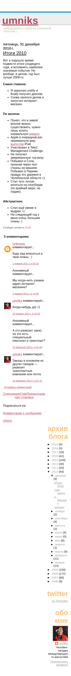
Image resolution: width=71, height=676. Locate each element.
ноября (60, 511)
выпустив (17, 144)
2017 (55, 452)
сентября (61, 518)
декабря (60, 475)
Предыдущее (36, 393)
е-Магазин (60, 500)
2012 (55, 463)
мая (58, 540)
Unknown (18, 243)
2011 (55, 467)
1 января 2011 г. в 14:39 (25, 293)
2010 (55, 471)
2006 (55, 581)
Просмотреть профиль (59, 663)
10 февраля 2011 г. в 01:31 (27, 380)
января (59, 562)
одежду (34, 134)
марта (59, 551)
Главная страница (24, 395)
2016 (55, 456)
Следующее (11, 393)
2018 (55, 448)
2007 (55, 577)
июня (59, 536)
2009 (55, 569)
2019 (55, 444)
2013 (55, 460)
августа (60, 525)
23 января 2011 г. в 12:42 (26, 313)
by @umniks (60, 601)
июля (59, 532)
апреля (60, 544)
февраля (61, 555)
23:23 (28, 227)
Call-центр (59, 491)
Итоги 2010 (15, 53)
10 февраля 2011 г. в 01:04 (27, 347)
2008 (55, 573)
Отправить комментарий (18, 387)
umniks (20, 20)
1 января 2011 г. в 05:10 (25, 263)
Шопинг (59, 507)
